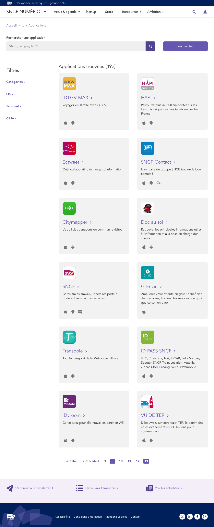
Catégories (14, 82)
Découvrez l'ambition (97, 488)
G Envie (150, 286)
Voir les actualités (164, 488)
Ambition (155, 12)
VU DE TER (153, 415)
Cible (10, 118)
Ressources (131, 12)
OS (8, 94)
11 (129, 461)
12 (137, 461)
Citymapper (76, 222)
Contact (135, 516)
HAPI (147, 98)
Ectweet (72, 162)
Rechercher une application (25, 38)
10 (121, 461)
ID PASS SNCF (157, 351)
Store (110, 12)
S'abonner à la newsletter (30, 488)
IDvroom (72, 415)
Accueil (11, 25)
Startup (92, 12)
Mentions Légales (116, 516)
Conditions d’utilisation (88, 516)
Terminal (12, 106)
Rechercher (185, 46)
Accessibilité (62, 516)
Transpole (73, 351)
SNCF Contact (156, 162)
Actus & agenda (67, 12)
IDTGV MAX (76, 98)
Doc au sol (153, 222)
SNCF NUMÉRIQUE (26, 12)
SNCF (69, 286)
